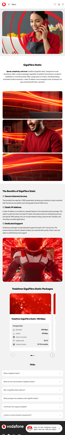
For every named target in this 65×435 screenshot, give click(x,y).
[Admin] (63, 4)
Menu (12, 4)
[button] (32, 373)
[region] (32, 373)
